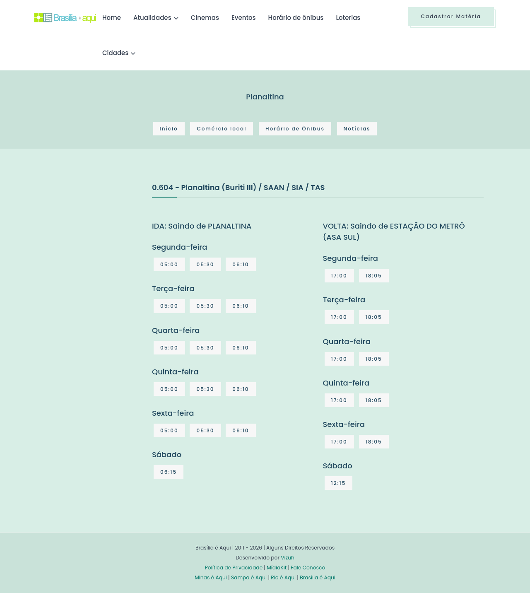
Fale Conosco (308, 567)
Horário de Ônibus (295, 128)
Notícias (357, 128)
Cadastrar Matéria (451, 16)
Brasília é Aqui (317, 577)
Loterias (348, 17)
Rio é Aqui (283, 577)
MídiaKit (277, 567)
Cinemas (205, 17)
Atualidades (152, 17)
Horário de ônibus (296, 17)
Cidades (115, 52)
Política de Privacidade (234, 567)
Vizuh (287, 557)
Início (169, 128)
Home (111, 17)
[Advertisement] (96, 243)
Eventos (243, 17)
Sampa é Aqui (249, 577)
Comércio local (221, 128)
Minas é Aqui (211, 577)
